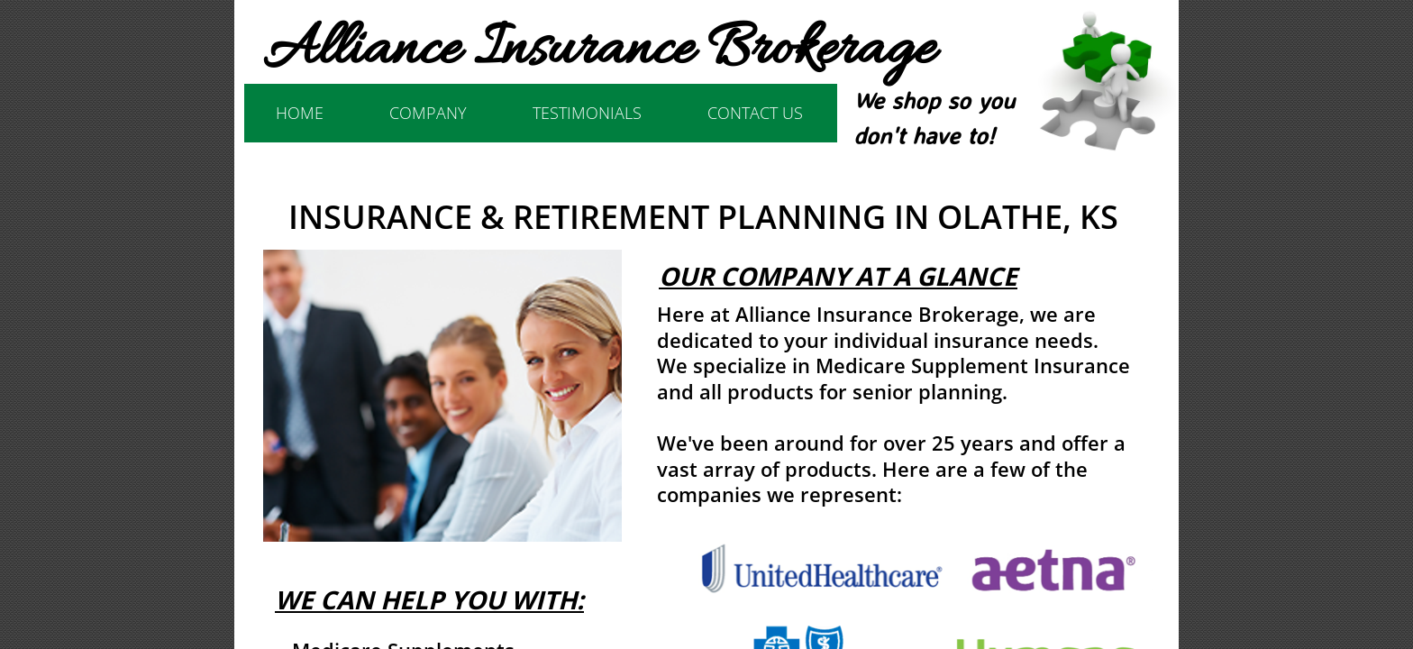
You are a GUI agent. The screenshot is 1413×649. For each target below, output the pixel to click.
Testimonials (587, 112)
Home (300, 112)
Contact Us (755, 112)
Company (428, 112)
